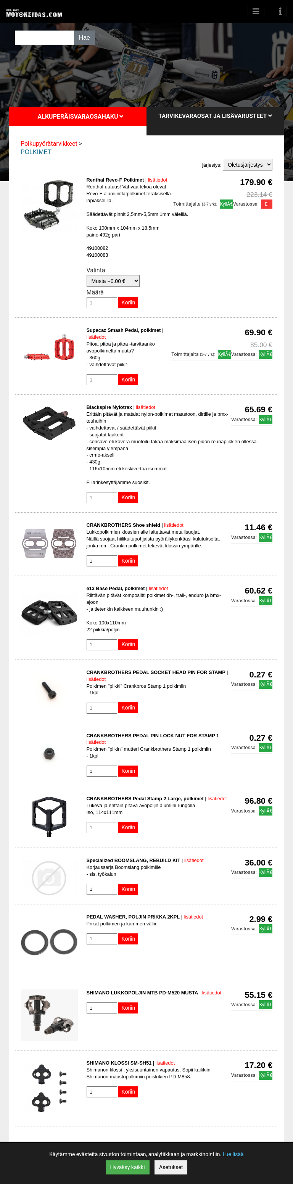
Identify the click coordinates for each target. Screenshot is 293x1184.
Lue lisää (233, 1154)
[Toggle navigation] (280, 11)
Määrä (95, 292)
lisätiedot (157, 180)
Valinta (96, 270)
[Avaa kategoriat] (256, 11)
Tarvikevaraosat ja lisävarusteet (215, 116)
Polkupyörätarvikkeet (49, 143)
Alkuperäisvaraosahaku (81, 116)
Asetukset (171, 1167)
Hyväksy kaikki (127, 1167)
